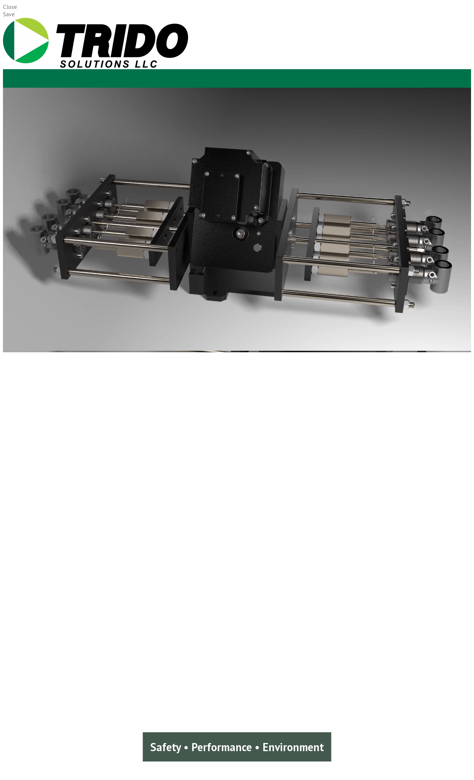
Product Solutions (25, 80)
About (10, 73)
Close (10, 6)
